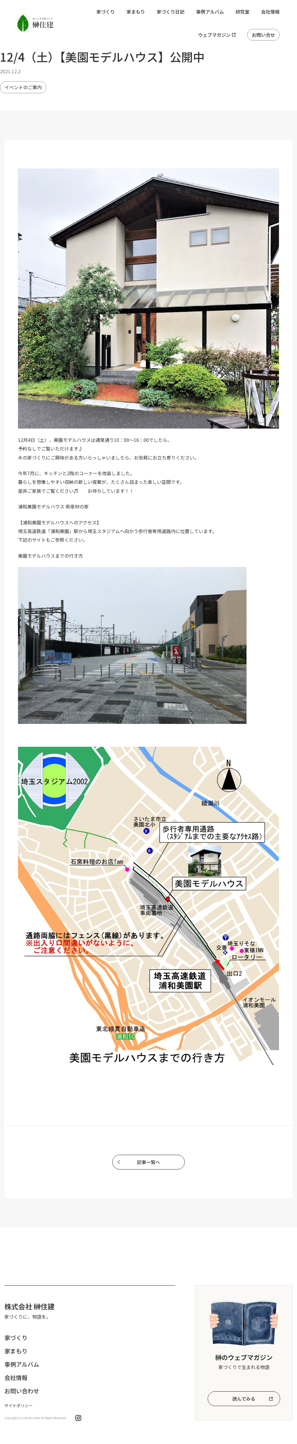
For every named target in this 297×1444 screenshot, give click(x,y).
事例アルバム (210, 11)
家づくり (105, 11)
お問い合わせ (21, 1391)
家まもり (135, 11)
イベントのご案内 (23, 87)
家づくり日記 (170, 11)
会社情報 (270, 11)
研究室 (242, 11)
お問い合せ (263, 34)
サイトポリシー (18, 1405)
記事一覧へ (148, 1162)
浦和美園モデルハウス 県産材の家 (53, 506)
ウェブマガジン (214, 34)
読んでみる (243, 1398)
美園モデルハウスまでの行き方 (50, 555)
